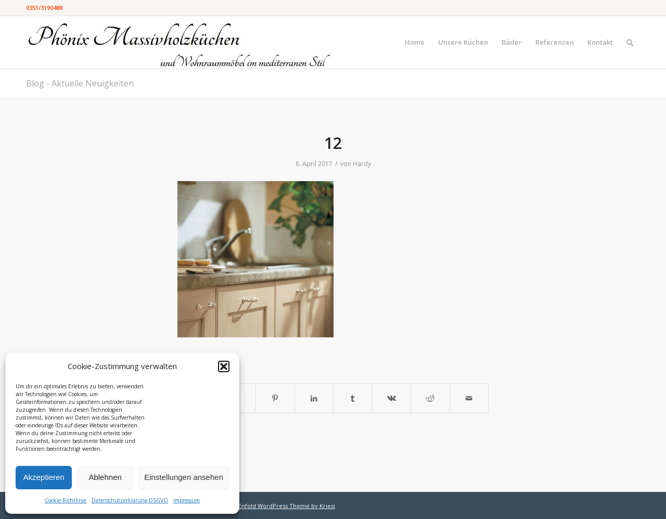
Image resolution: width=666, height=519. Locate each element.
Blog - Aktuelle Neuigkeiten (80, 83)
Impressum (186, 500)
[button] (224, 366)
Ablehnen (104, 477)
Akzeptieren (43, 477)
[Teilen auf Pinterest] (275, 398)
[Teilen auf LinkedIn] (314, 398)
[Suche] (630, 42)
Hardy (362, 163)
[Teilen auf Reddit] (430, 398)
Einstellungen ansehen (183, 477)
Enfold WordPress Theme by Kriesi (286, 506)
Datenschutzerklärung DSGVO (130, 500)
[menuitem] (414, 42)
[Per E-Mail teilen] (469, 398)
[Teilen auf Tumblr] (353, 398)
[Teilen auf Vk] (392, 398)
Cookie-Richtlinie (65, 500)
